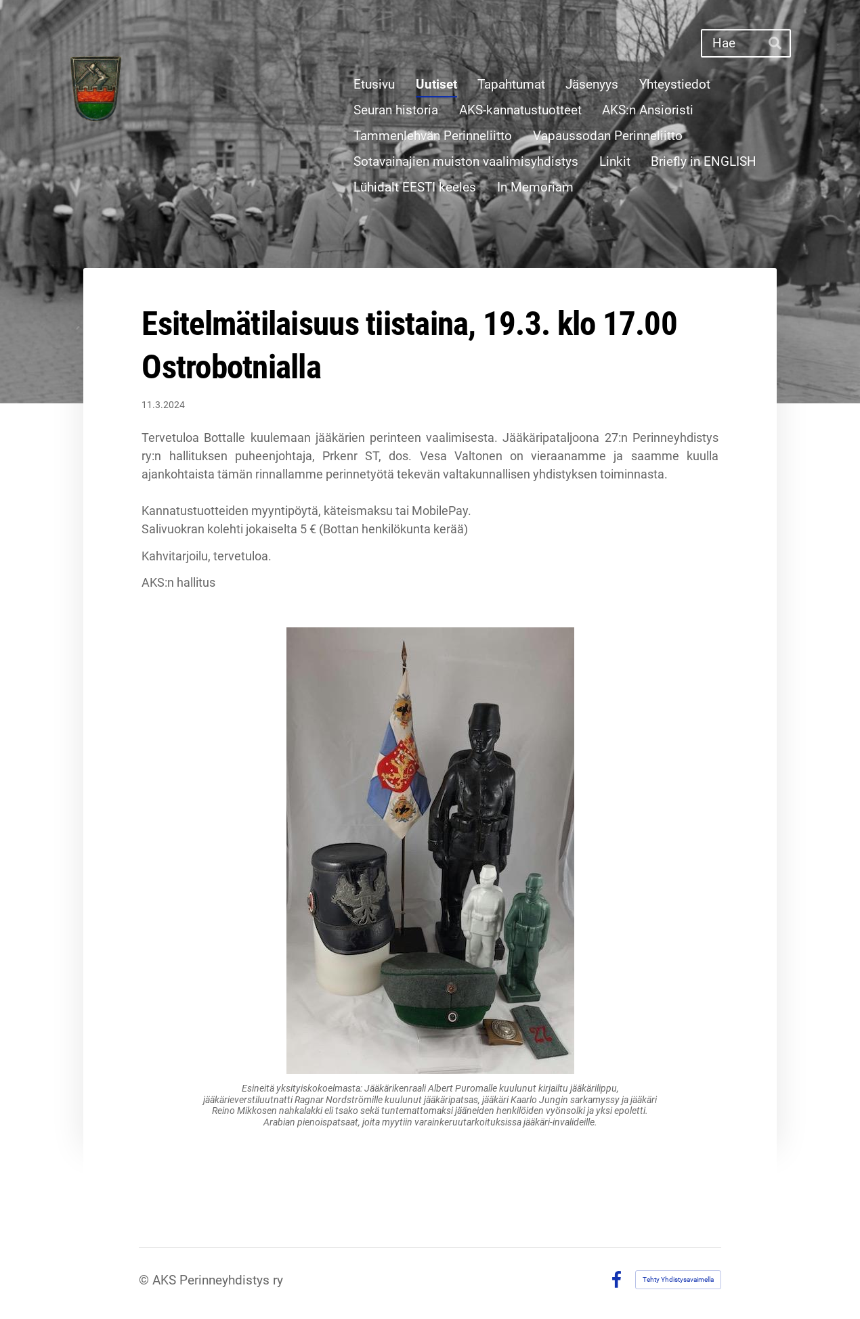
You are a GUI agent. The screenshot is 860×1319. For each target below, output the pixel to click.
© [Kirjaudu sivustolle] (145, 1280)
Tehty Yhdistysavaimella (678, 1279)
